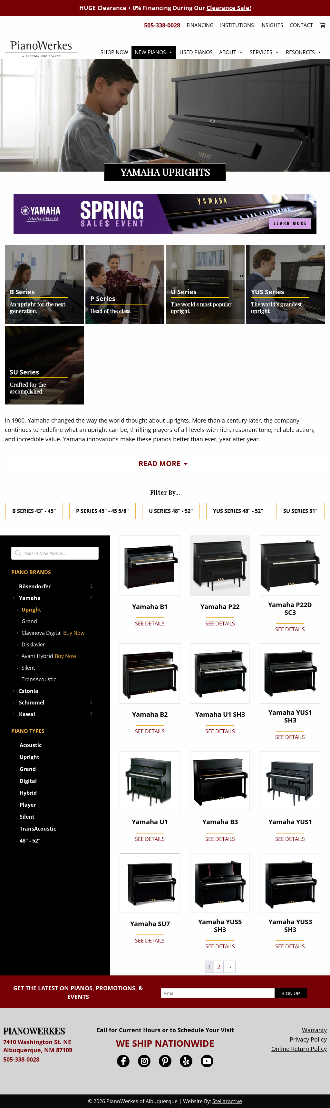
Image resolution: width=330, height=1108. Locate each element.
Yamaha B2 (150, 714)
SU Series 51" (300, 510)
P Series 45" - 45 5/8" (102, 510)
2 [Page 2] (218, 967)
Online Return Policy (299, 1049)
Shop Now (114, 52)
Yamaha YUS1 (290, 822)
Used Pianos (196, 52)
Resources (304, 52)
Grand (29, 621)
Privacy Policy (308, 1039)
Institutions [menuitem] (237, 25)
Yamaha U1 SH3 (220, 714)
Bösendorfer (57, 586)
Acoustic (31, 745)
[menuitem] (320, 25)
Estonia (28, 690)
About (231, 52)
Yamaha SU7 (150, 924)
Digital (28, 780)
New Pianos (154, 52)
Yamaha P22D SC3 (290, 608)
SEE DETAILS (150, 623)
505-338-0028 (21, 1059)
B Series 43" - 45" (34, 510)
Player (28, 804)
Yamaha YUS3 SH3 (290, 925)
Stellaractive (227, 1101)
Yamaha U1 (150, 822)
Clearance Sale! (229, 8)
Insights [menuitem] (271, 25)
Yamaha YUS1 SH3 (290, 716)
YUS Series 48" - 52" (238, 510)
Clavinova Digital (42, 632)
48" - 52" (30, 840)
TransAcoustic (39, 679)
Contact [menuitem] (301, 25)
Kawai (57, 714)
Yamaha (57, 598)
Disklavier (33, 644)
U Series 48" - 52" (171, 510)
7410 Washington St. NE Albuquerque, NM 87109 (37, 1046)
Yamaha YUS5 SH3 (220, 925)
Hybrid (28, 792)
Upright (31, 609)
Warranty (314, 1030)
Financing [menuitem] (200, 25)
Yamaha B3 (220, 822)
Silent (28, 667)
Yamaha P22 (219, 607)
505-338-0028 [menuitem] (162, 25)
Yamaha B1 (150, 607)
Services (264, 52)
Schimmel (57, 702)
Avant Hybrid (37, 656)
